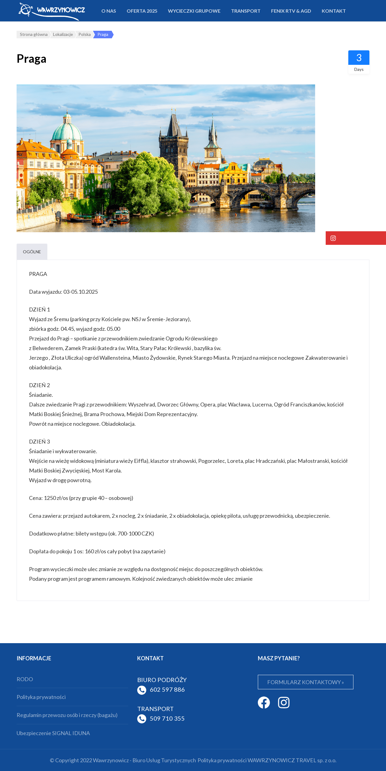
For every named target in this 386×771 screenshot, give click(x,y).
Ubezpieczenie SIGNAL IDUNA (53, 733)
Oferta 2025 (142, 11)
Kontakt (334, 11)
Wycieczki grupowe (194, 11)
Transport (246, 11)
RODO (25, 679)
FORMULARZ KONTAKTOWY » (305, 682)
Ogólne (32, 251)
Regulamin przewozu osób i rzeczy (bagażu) (67, 715)
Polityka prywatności (41, 697)
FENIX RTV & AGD (291, 11)
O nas (108, 11)
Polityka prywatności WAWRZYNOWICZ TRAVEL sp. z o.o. (267, 760)
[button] (356, 238)
